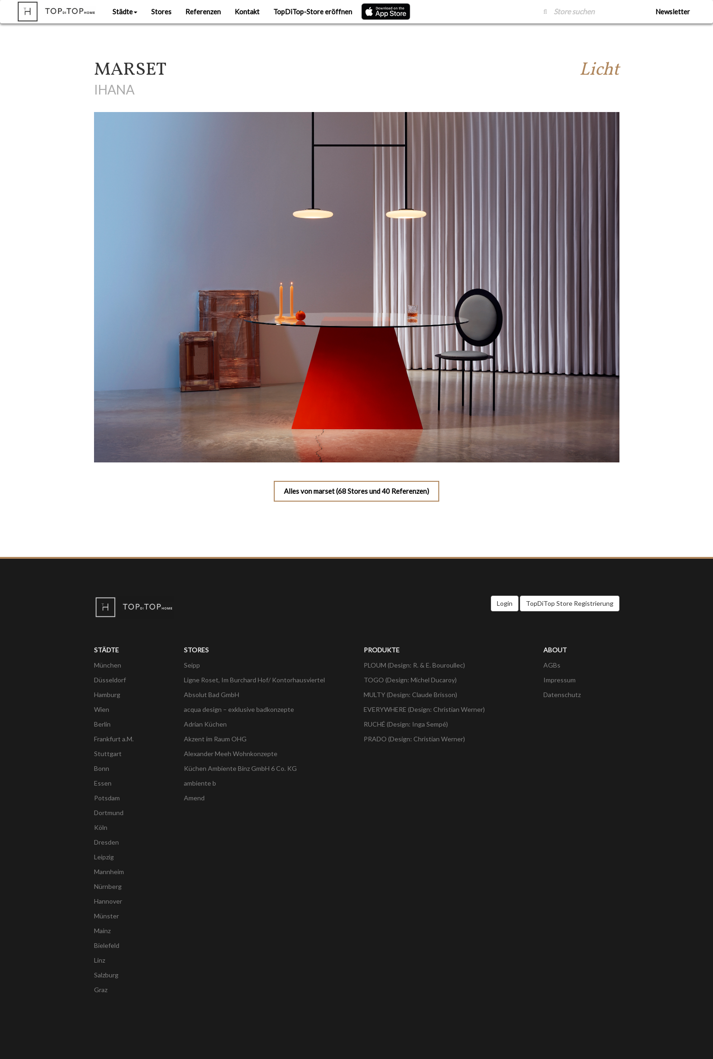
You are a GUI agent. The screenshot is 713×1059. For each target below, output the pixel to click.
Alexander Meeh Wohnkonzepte (230, 753)
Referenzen (203, 11)
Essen (103, 783)
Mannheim (109, 872)
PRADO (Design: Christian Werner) (414, 739)
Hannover (108, 901)
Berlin (102, 724)
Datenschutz (562, 694)
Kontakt (247, 11)
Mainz (102, 931)
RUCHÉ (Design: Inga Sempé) (406, 724)
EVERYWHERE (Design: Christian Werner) (424, 709)
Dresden (106, 842)
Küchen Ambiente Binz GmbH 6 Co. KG (240, 768)
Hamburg (107, 694)
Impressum (559, 680)
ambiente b (200, 783)
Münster (106, 916)
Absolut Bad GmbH (211, 694)
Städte (124, 11)
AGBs (551, 665)
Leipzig (104, 857)
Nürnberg (108, 886)
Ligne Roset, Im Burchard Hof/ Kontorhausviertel (254, 680)
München (107, 665)
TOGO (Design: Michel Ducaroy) (410, 680)
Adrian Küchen (205, 724)
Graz (100, 990)
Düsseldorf (110, 680)
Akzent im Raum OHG (215, 739)
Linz (99, 960)
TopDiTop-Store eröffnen (312, 11)
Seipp (192, 665)
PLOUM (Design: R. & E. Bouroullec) (414, 665)
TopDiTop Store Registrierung (569, 603)
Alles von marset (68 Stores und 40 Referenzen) (356, 491)
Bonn (101, 768)
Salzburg (106, 975)
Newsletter (672, 11)
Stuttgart (108, 753)
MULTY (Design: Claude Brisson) (410, 694)
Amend (194, 798)
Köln (100, 827)
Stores (161, 11)
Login (505, 603)
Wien (101, 709)
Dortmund (109, 812)
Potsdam (107, 798)
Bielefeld (106, 945)
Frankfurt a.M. (114, 739)
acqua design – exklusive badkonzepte (239, 709)
